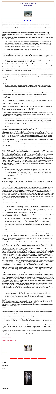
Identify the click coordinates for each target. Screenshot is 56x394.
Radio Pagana (43, 358)
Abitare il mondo (20, 358)
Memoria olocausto (34, 358)
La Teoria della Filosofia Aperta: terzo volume (9, 340)
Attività (39, 358)
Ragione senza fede (27, 358)
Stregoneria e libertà (13, 358)
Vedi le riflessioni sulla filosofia (6, 337)
